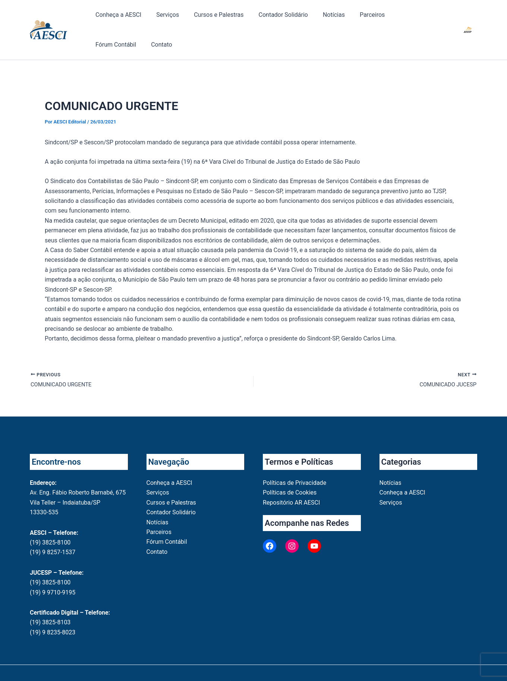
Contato (410, 18)
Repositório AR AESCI (291, 481)
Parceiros (331, 18)
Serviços (156, 18)
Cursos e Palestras (200, 18)
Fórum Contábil (371, 18)
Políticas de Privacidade (294, 461)
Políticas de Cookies (290, 471)
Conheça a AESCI (115, 18)
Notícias (300, 18)
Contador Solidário (257, 18)
